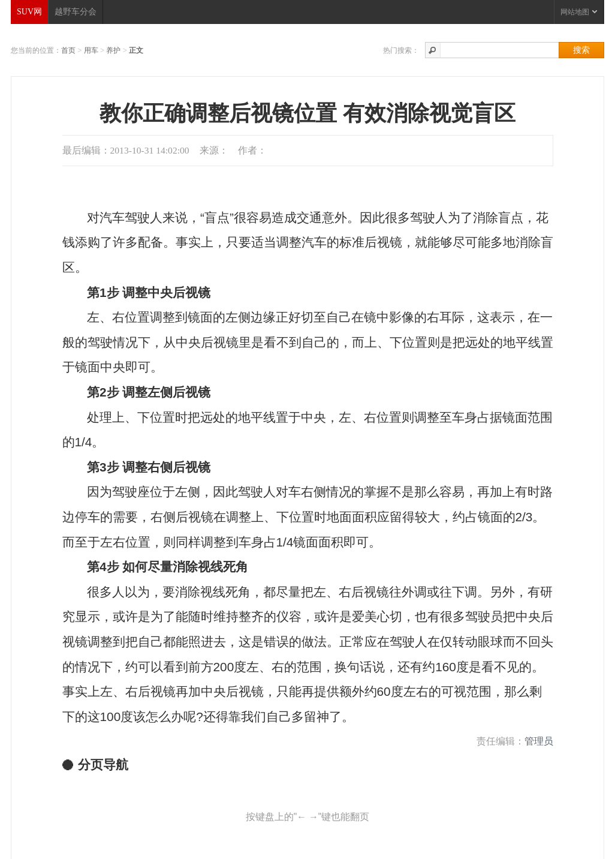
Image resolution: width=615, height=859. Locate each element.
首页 (68, 50)
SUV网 (29, 11)
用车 (91, 50)
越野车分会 (76, 11)
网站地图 (578, 12)
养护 (113, 50)
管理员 (538, 741)
